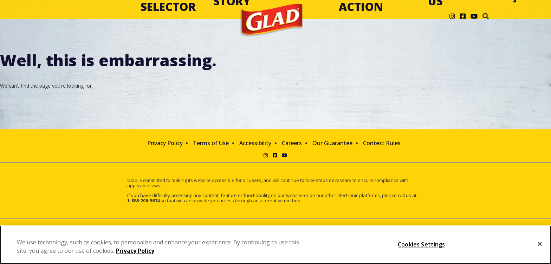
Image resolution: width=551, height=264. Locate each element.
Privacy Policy (165, 143)
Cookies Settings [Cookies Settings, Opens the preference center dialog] (421, 244)
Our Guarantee (332, 143)
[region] (275, 244)
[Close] (539, 244)
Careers (292, 143)
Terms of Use (211, 143)
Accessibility (255, 143)
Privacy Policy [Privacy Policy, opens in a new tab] (135, 251)
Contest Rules (382, 143)
